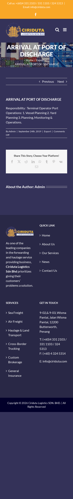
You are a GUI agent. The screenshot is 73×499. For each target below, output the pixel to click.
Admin (12, 131)
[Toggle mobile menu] (65, 30)
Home (46, 235)
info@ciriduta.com (55, 361)
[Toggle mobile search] (57, 30)
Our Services (50, 253)
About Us (48, 244)
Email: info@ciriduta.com (36, 7)
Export (47, 131)
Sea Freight (15, 312)
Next (60, 81)
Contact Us (49, 270)
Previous (48, 81)
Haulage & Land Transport (18, 332)
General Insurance (14, 373)
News (45, 262)
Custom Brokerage (15, 359)
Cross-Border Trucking (17, 346)
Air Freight (15, 321)
